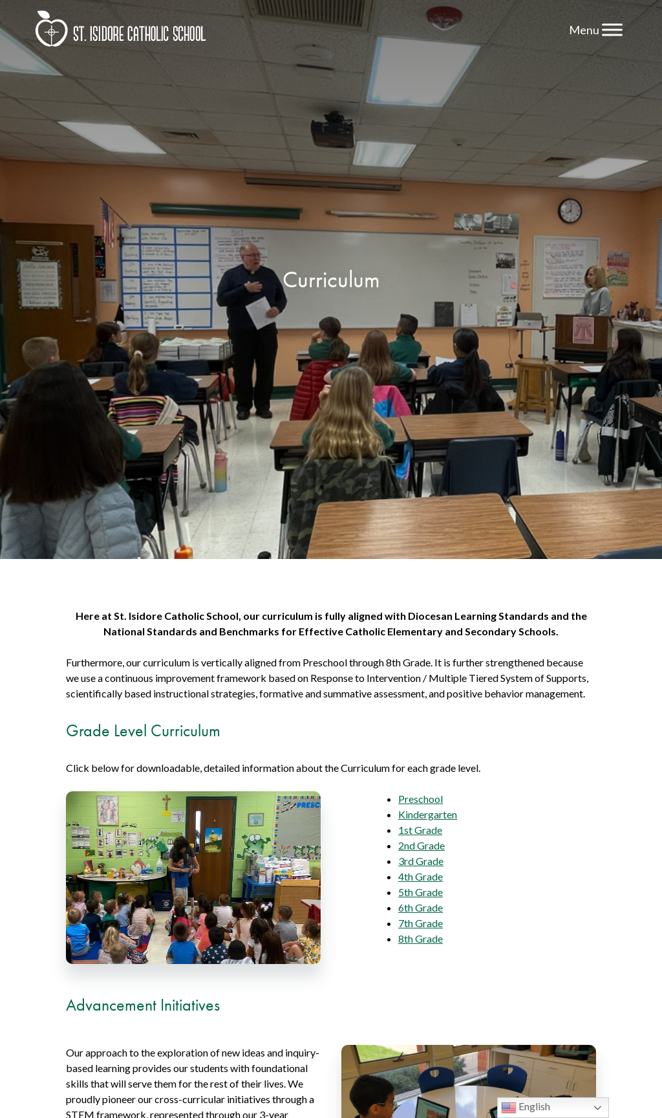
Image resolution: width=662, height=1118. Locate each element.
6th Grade (420, 907)
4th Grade (420, 876)
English (525, 1107)
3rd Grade (420, 861)
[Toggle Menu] (612, 29)
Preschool (420, 799)
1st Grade (420, 830)
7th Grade (420, 923)
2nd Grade (421, 845)
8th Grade (420, 938)
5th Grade (420, 892)
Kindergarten (427, 814)
